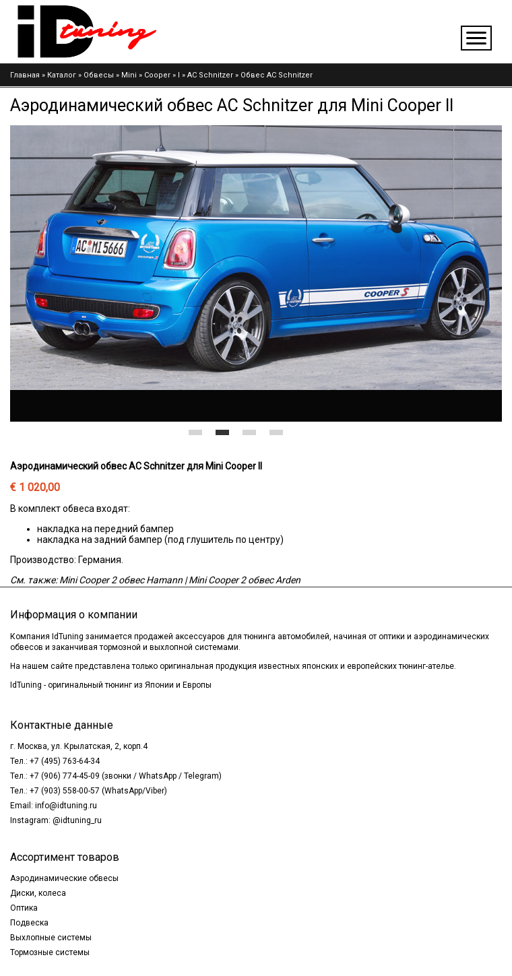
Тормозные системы (50, 952)
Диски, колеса (38, 893)
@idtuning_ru (77, 820)
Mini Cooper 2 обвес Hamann (121, 580)
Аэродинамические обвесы (64, 878)
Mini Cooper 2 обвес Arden (244, 580)
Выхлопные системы (51, 937)
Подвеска (29, 923)
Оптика (24, 908)
